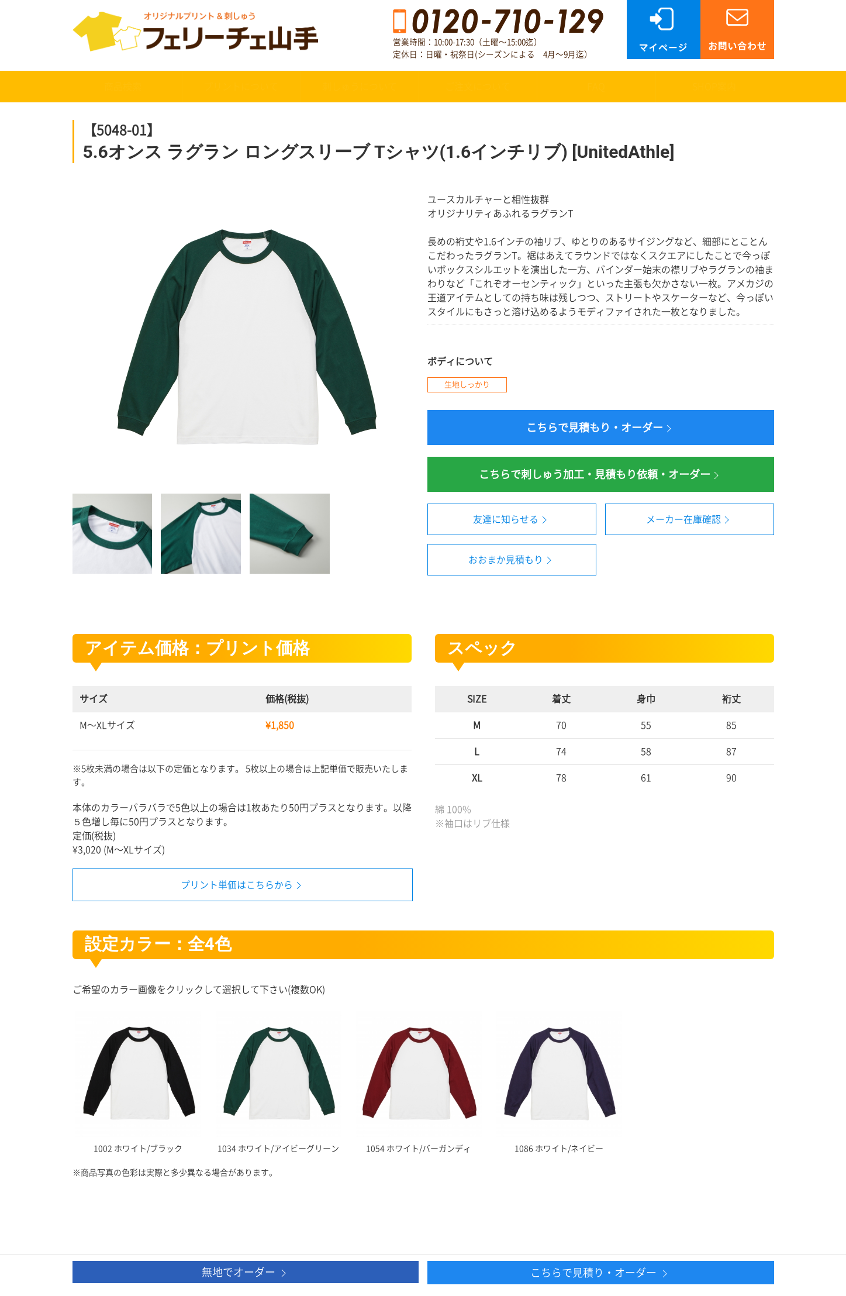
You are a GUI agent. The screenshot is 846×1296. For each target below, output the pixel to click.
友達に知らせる (511, 520)
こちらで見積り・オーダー (600, 1273)
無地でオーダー (245, 1273)
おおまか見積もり (511, 560)
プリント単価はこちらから (237, 885)
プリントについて (240, 86)
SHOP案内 (714, 86)
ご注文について (477, 86)
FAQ (596, 86)
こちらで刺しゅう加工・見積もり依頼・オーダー (600, 475)
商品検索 (122, 86)
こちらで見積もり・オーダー (600, 428)
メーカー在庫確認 (689, 520)
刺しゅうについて (359, 86)
